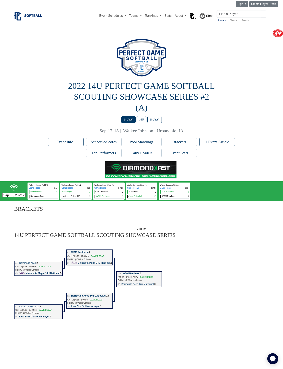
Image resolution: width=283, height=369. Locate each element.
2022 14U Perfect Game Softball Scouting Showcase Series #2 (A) (141, 96)
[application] (273, 359)
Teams (233, 20)
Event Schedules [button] (111, 15)
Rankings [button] (152, 15)
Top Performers (103, 153)
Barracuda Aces (27, 263)
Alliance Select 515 (29, 306)
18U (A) (154, 119)
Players (222, 20)
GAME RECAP (97, 256)
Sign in (242, 4)
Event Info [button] (66, 142)
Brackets (179, 142)
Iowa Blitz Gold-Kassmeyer (85, 306)
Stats (167, 15)
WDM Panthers (79, 252)
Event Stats (179, 153)
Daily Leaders (141, 153)
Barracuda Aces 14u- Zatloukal (137, 284)
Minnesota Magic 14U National (90, 262)
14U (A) (128, 119)
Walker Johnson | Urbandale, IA (153, 130)
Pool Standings (141, 142)
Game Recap (34, 188)
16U (141, 119)
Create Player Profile (264, 4)
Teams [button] (134, 15)
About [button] (179, 15)
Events (245, 20)
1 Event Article (217, 142)
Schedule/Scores (104, 142)
